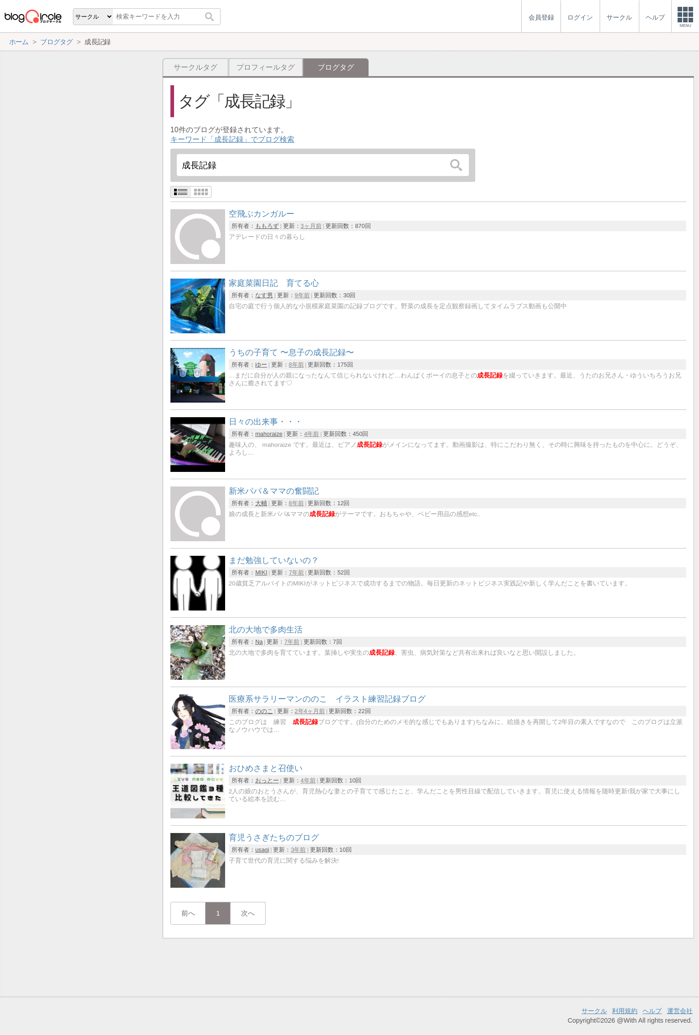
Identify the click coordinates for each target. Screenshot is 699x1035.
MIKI (261, 572)
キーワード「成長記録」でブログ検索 (232, 139)
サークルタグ (195, 67)
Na (258, 641)
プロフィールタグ (265, 67)
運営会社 (680, 1010)
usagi (262, 849)
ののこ (264, 711)
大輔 (261, 503)
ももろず (267, 226)
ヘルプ (652, 1010)
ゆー (261, 364)
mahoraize (269, 433)
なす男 (264, 295)
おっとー (267, 780)
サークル (594, 1010)
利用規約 (624, 1010)
